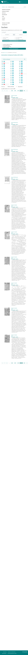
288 (12, 90)
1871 (11, 63)
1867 (2, 80)
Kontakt (3, 19)
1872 (11, 64)
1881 (11, 80)
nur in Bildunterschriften (19, 39)
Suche (3, 16)
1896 (20, 82)
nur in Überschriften (19, 37)
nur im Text (17, 38)
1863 (2, 73)
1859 (2, 66)
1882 (11, 82)
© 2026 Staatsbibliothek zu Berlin (12, 653)
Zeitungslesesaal (4, 24)
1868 (2, 82)
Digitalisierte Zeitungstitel (6, 9)
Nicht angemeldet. (24, 651)
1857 (2, 63)
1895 (20, 80)
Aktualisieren (20, 86)
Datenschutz (5, 651)
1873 (11, 66)
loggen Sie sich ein (5, 52)
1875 (11, 70)
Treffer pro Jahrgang (6, 59)
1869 (2, 84)
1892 (20, 75)
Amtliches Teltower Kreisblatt (7, 44)
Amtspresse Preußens (5, 11)
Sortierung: (3, 86)
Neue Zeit (4, 38)
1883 (11, 84)
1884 (20, 61)
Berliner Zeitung (5, 37)
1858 (2, 64)
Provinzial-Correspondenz (7, 46)
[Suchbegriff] (12, 32)
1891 (20, 73)
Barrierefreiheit (4, 653)
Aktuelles (3, 18)
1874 (11, 68)
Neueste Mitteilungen (6, 45)
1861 (2, 70)
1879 (11, 77)
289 (15, 90)
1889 (20, 70)
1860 (2, 68)
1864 (2, 75)
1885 (20, 63)
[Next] (27, 90)
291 (22, 90)
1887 (20, 66)
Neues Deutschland (6, 39)
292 (24, 90)
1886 (20, 64)
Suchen (25, 32)
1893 (20, 77)
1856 (2, 61)
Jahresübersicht (4, 14)
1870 (11, 61)
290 (18, 90)
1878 (11, 75)
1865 (2, 77)
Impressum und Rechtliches (11, 651)
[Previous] (2, 90)
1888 (20, 68)
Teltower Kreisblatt (6, 47)
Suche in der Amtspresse (14, 48)
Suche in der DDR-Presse (14, 40)
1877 (11, 73)
